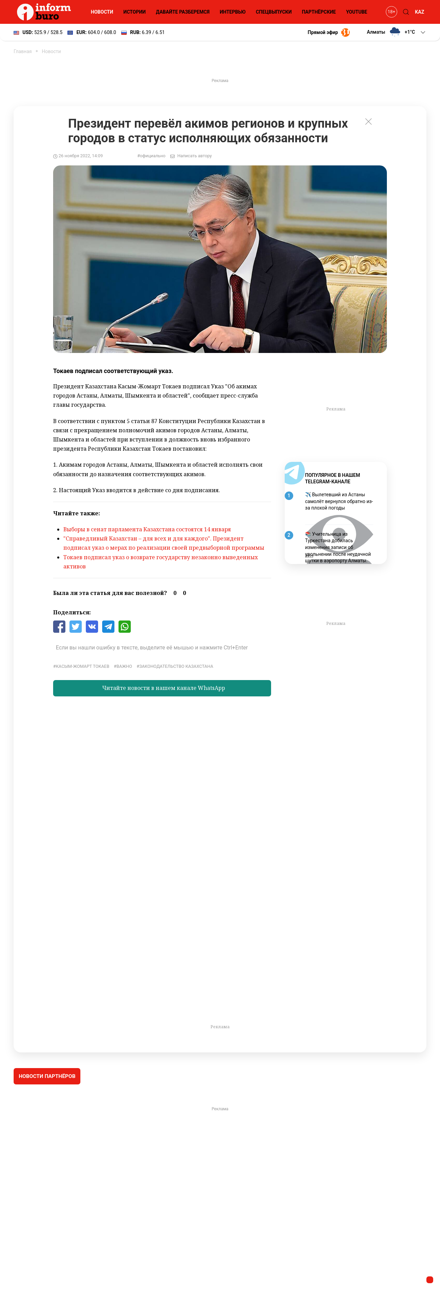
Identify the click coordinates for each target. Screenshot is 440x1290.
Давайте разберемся (182, 12)
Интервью (233, 12)
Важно (124, 666)
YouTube (356, 12)
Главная (23, 51)
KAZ (419, 12)
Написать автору (194, 155)
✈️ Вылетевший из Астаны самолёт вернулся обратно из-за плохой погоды (339, 501)
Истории (134, 12)
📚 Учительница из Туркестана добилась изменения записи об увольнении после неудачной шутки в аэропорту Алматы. (338, 547)
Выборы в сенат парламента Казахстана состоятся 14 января (147, 529)
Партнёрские (319, 12)
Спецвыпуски (274, 12)
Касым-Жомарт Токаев (82, 666)
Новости (102, 12)
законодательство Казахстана (176, 666)
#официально (151, 155)
